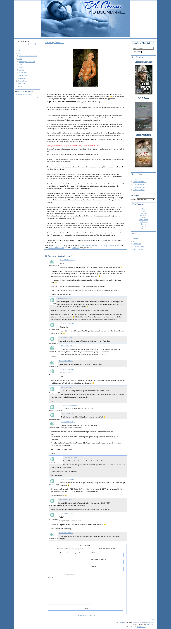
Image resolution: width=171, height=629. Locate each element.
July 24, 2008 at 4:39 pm (67, 346)
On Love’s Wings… (139, 182)
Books (19, 59)
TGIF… (91, 615)
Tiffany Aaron (23, 72)
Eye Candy (103, 245)
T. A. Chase (122, 622)
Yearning (144, 213)
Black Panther (143, 220)
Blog (19, 53)
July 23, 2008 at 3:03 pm (68, 422)
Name (107, 554)
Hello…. (135, 179)
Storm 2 (143, 226)
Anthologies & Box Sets (27, 62)
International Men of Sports (28, 56)
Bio (18, 50)
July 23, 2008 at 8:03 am (66, 533)
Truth (143, 211)
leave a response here (56, 248)
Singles (21, 70)
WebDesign (150, 622)
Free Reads (21, 83)
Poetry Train (82, 615)
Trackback (75, 248)
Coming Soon (22, 81)
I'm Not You (143, 222)
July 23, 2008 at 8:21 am (65, 499)
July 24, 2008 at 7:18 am (66, 361)
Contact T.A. (21, 78)
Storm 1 (143, 224)
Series (21, 67)
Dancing (143, 217)
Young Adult (23, 75)
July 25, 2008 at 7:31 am (67, 323)
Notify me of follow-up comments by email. (70, 548)
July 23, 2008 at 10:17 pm (68, 387)
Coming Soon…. (54, 42)
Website (107, 568)
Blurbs (83, 245)
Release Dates (113, 245)
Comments (138, 246)
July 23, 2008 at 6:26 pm (70, 405)
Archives (133, 199)
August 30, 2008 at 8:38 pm (64, 298)
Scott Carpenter (141, 627)
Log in (135, 241)
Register (136, 238)
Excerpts (95, 245)
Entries (137, 244)
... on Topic (50, 577)
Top (36, 97)
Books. (88, 245)
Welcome (20, 86)
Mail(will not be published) (107, 561)
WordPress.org (138, 249)
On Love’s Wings (139, 187)
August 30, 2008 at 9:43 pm (67, 260)
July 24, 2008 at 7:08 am (67, 369)
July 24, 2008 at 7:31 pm (65, 337)
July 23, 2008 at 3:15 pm (68, 413)
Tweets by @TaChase (23, 95)
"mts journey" (136, 622)
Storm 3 (143, 228)
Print (20, 64)
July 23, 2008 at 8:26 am (67, 479)
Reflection (143, 215)
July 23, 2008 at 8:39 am (70, 457)
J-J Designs (150, 624)
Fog (143, 209)
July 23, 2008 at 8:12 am (66, 513)
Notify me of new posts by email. (70, 553)
